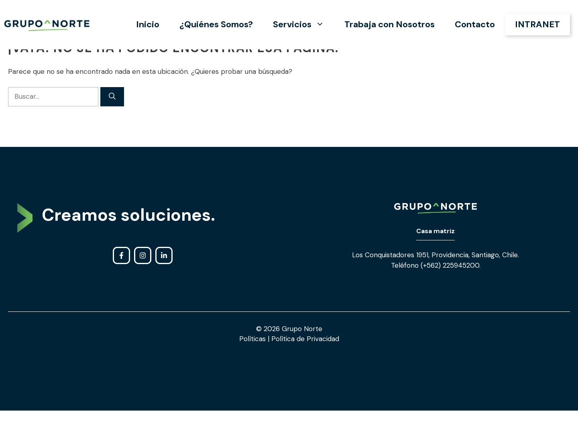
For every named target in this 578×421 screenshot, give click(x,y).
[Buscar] (112, 96)
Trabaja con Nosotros (389, 24)
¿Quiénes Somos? (216, 24)
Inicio (147, 24)
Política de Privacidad (304, 338)
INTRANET (537, 24)
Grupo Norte (302, 328)
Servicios (303, 24)
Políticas (253, 338)
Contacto (475, 24)
